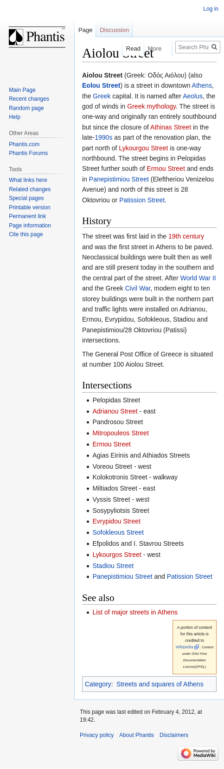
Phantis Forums (28, 153)
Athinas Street (170, 127)
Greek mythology (151, 106)
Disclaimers (174, 735)
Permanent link (27, 216)
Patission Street (142, 200)
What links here (28, 180)
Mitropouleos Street (120, 433)
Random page (26, 108)
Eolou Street (101, 85)
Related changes (30, 189)
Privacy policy (97, 735)
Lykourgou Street (143, 148)
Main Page (22, 90)
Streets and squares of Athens (160, 684)
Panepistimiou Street (119, 179)
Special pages (26, 198)
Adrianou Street (114, 411)
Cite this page (26, 234)
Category (98, 684)
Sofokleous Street (118, 532)
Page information (30, 225)
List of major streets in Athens (135, 612)
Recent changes (29, 99)
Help (14, 117)
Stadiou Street (113, 565)
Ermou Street (166, 168)
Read (129, 48)
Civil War (138, 288)
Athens (202, 85)
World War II (198, 278)
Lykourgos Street (116, 554)
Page (85, 29)
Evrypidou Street (116, 521)
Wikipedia (184, 647)
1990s (103, 137)
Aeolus (193, 96)
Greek (101, 96)
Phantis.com (24, 144)
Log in (210, 9)
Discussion (114, 29)
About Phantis (136, 735)
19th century (186, 236)
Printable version (29, 207)
